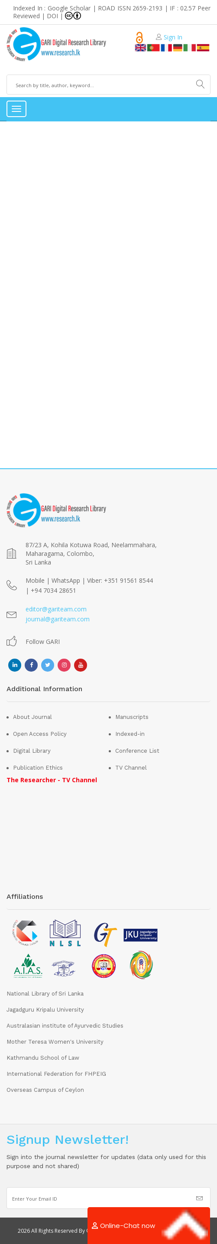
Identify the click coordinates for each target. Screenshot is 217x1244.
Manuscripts (132, 717)
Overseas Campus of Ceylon (45, 1090)
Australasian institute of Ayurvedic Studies (64, 1025)
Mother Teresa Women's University (55, 1041)
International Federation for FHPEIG (56, 1074)
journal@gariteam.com (58, 619)
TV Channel (131, 767)
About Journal (32, 717)
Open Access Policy (40, 734)
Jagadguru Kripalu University (45, 1009)
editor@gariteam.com (56, 609)
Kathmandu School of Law (42, 1058)
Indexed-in (130, 734)
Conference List (137, 751)
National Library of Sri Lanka (45, 993)
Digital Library (32, 751)
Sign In (173, 37)
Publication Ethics (38, 767)
